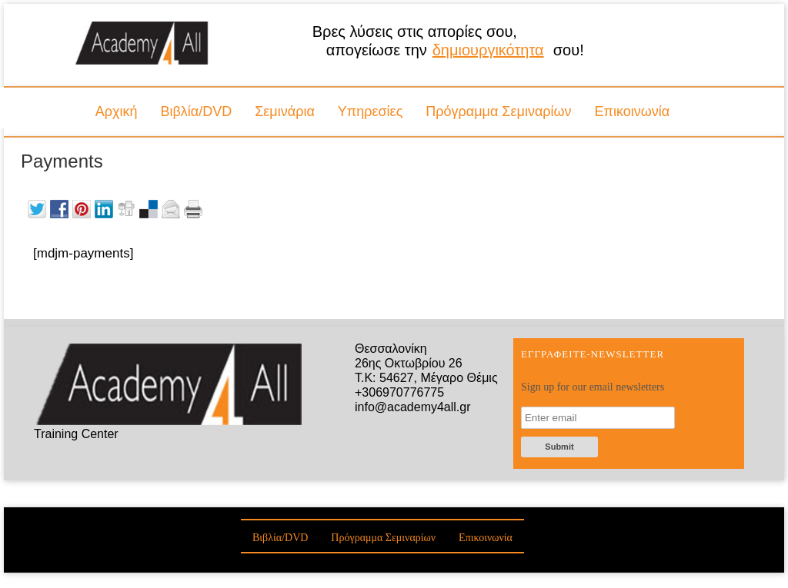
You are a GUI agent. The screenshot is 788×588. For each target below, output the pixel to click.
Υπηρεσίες (370, 111)
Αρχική (116, 111)
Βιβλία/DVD (196, 111)
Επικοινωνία (632, 111)
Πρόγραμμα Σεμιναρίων (498, 111)
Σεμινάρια (285, 111)
